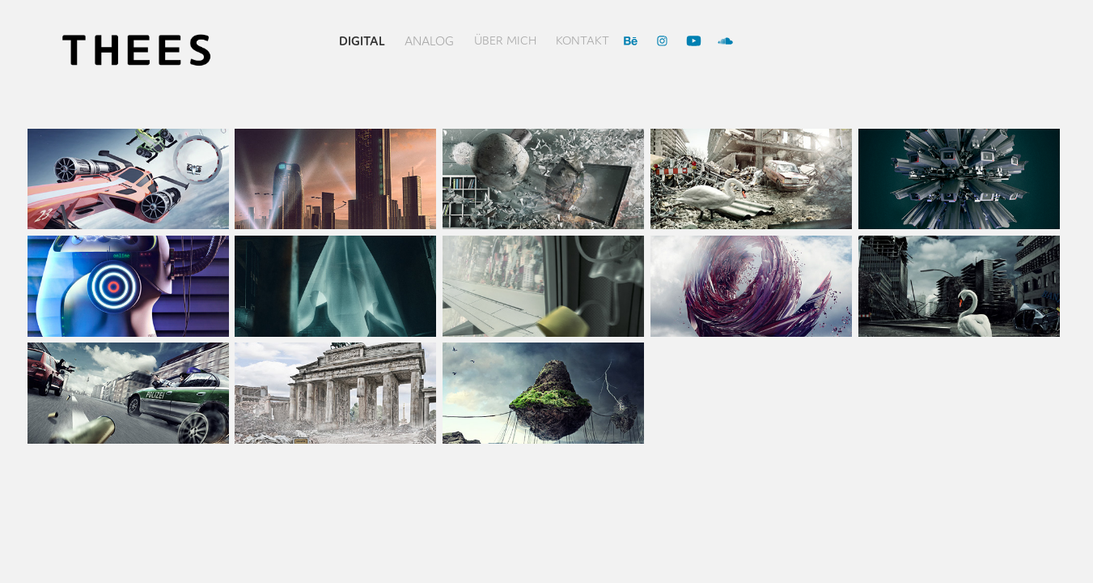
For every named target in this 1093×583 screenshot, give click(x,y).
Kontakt (582, 40)
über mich (505, 40)
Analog (429, 40)
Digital (362, 40)
